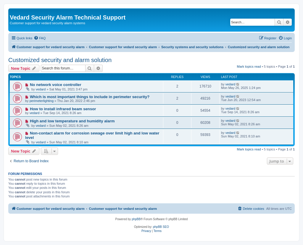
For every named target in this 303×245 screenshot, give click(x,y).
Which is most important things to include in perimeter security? (89, 97)
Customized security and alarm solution (60, 60)
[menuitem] (40, 38)
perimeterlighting (42, 101)
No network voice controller (55, 84)
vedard (41, 89)
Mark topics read (249, 66)
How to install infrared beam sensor (63, 109)
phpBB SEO (161, 226)
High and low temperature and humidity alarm (72, 121)
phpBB (136, 219)
